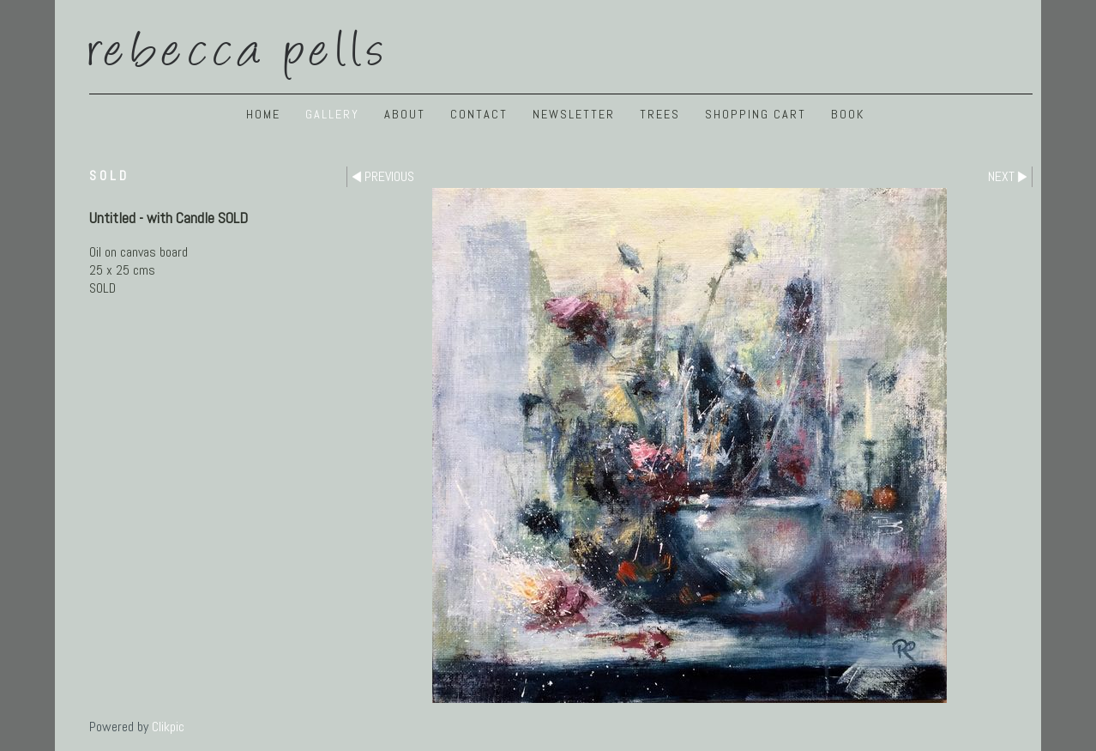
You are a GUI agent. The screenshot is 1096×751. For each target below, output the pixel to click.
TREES (660, 114)
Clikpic (168, 727)
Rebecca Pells (238, 45)
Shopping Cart (755, 114)
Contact (479, 114)
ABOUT (404, 114)
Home (263, 114)
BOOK (847, 114)
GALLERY (332, 114)
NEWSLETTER (574, 114)
